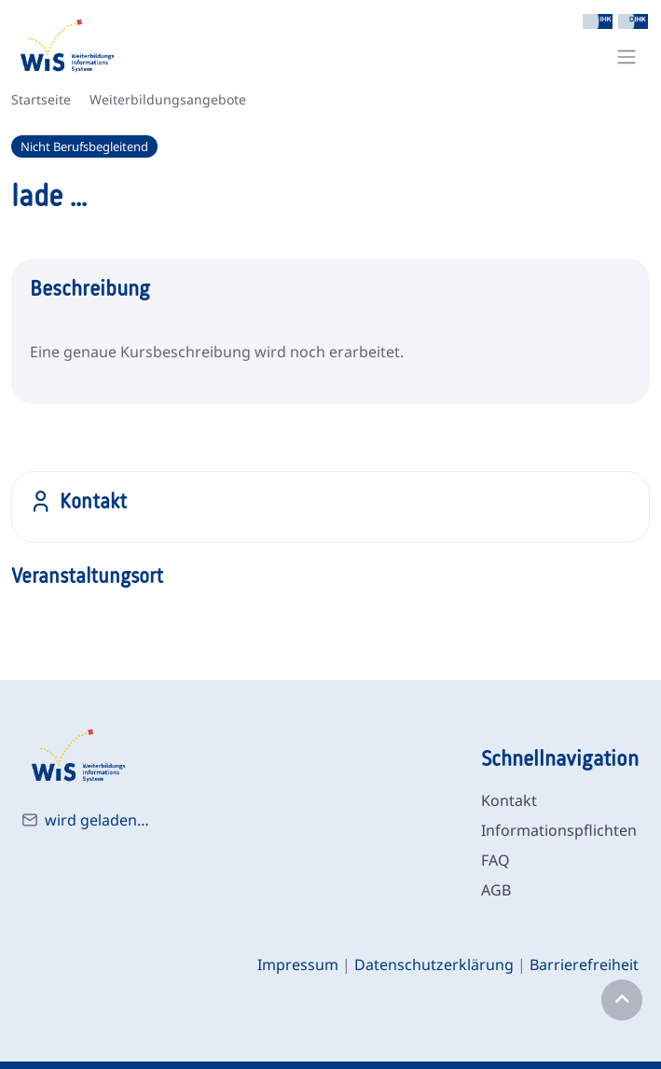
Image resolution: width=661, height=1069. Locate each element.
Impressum (297, 964)
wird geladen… (97, 820)
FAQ (495, 860)
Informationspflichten (559, 830)
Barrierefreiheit (584, 964)
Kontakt (509, 800)
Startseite (41, 99)
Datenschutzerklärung (434, 964)
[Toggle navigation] (626, 56)
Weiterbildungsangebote (168, 99)
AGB (496, 890)
